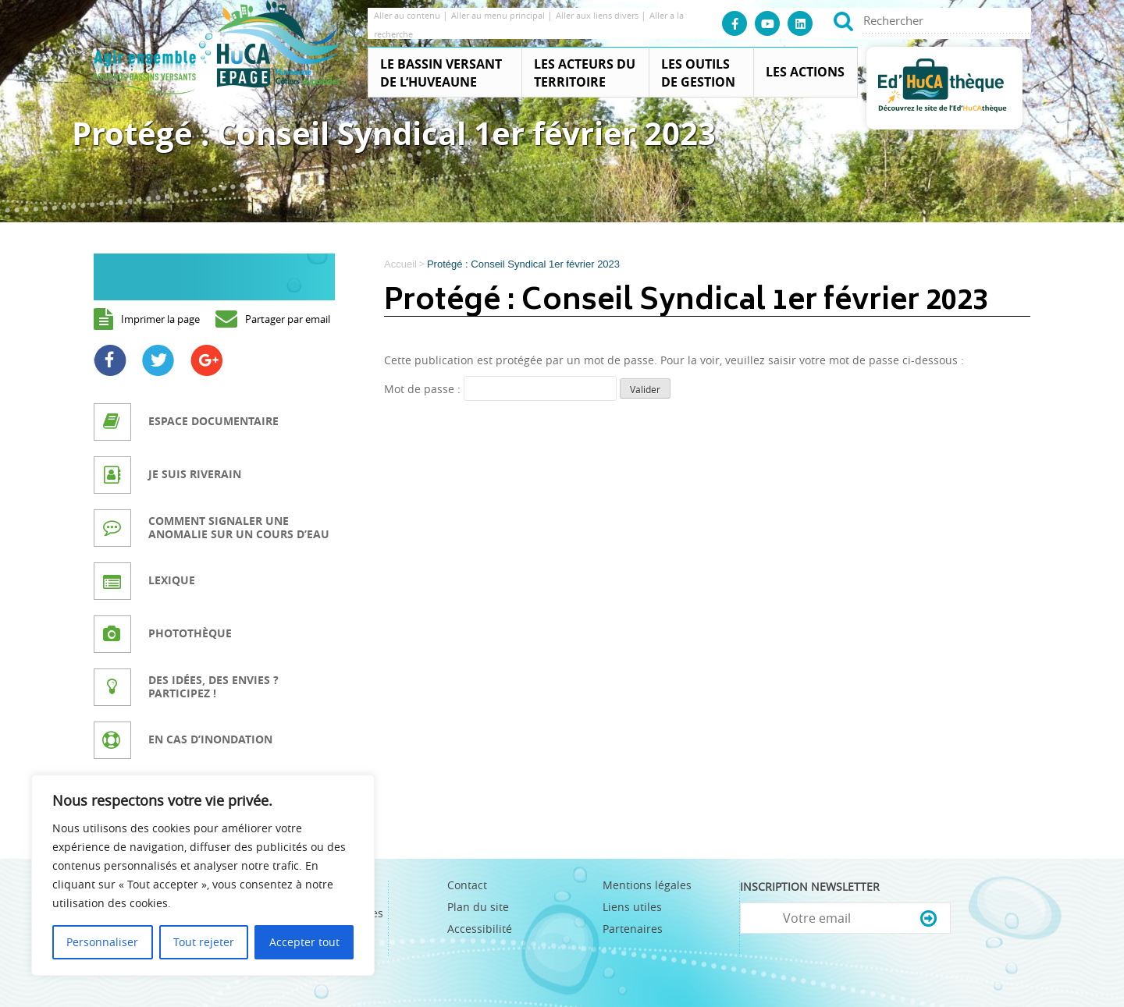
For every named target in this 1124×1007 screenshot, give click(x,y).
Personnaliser (102, 941)
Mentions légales (647, 885)
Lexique (171, 580)
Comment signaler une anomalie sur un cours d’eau (238, 527)
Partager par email (287, 319)
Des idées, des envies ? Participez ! (213, 686)
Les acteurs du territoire (584, 72)
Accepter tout (304, 941)
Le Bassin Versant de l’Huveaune (441, 72)
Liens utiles (632, 906)
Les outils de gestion (698, 72)
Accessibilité (479, 928)
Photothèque (190, 633)
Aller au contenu (408, 15)
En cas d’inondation (210, 739)
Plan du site (478, 906)
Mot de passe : (500, 388)
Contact (467, 885)
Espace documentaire (213, 420)
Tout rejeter (203, 941)
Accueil (400, 264)
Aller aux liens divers (598, 15)
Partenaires (633, 928)
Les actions (805, 71)
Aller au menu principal (499, 15)
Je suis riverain (194, 473)
